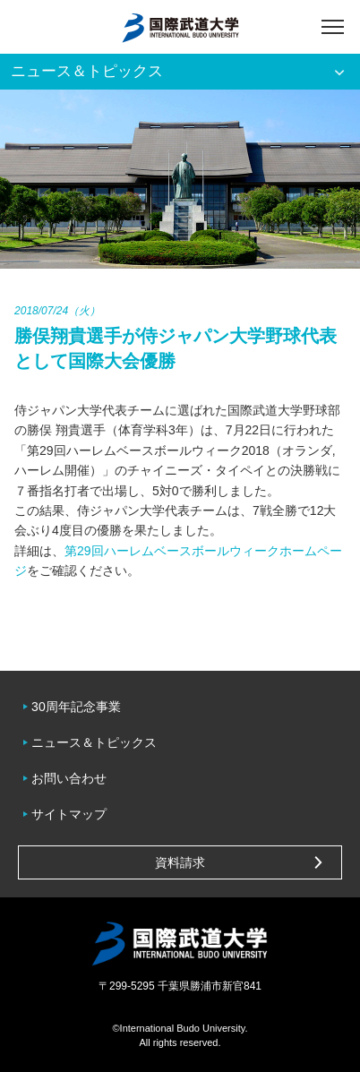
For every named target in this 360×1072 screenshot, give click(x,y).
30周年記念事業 (76, 706)
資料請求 (180, 862)
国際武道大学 (180, 27)
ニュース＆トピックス (94, 742)
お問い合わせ (69, 778)
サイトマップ (69, 814)
